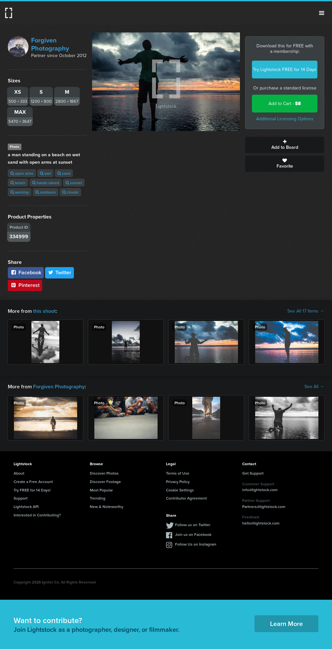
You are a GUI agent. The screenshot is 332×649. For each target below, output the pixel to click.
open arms (21, 173)
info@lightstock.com (260, 489)
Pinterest (25, 285)
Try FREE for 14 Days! (32, 490)
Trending (97, 498)
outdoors (45, 192)
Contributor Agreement (186, 498)
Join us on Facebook (193, 534)
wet (45, 173)
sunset (73, 182)
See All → (314, 387)
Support (21, 498)
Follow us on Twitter (192, 524)
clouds (70, 192)
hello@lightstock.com (260, 523)
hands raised (45, 182)
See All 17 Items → (305, 311)
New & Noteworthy (106, 506)
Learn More (286, 623)
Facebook (25, 272)
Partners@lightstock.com (263, 506)
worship (19, 192)
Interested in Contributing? (37, 515)
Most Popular (101, 490)
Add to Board (284, 144)
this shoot (44, 311)
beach (18, 182)
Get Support (253, 473)
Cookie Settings (180, 490)
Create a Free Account (33, 481)
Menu (321, 13)
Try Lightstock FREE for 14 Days (284, 69)
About (19, 473)
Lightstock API (26, 506)
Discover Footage (105, 481)
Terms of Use (177, 473)
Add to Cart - (284, 103)
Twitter (60, 272)
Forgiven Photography (50, 44)
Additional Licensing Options (285, 118)
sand (63, 173)
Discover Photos (104, 473)
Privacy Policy (178, 481)
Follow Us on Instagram (195, 544)
